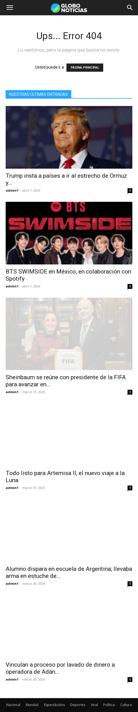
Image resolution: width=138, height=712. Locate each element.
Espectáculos (54, 695)
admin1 (12, 190)
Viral (94, 695)
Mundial (32, 695)
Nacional (13, 695)
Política (109, 695)
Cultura (126, 695)
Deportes (77, 695)
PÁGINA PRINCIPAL (85, 67)
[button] (10, 7)
